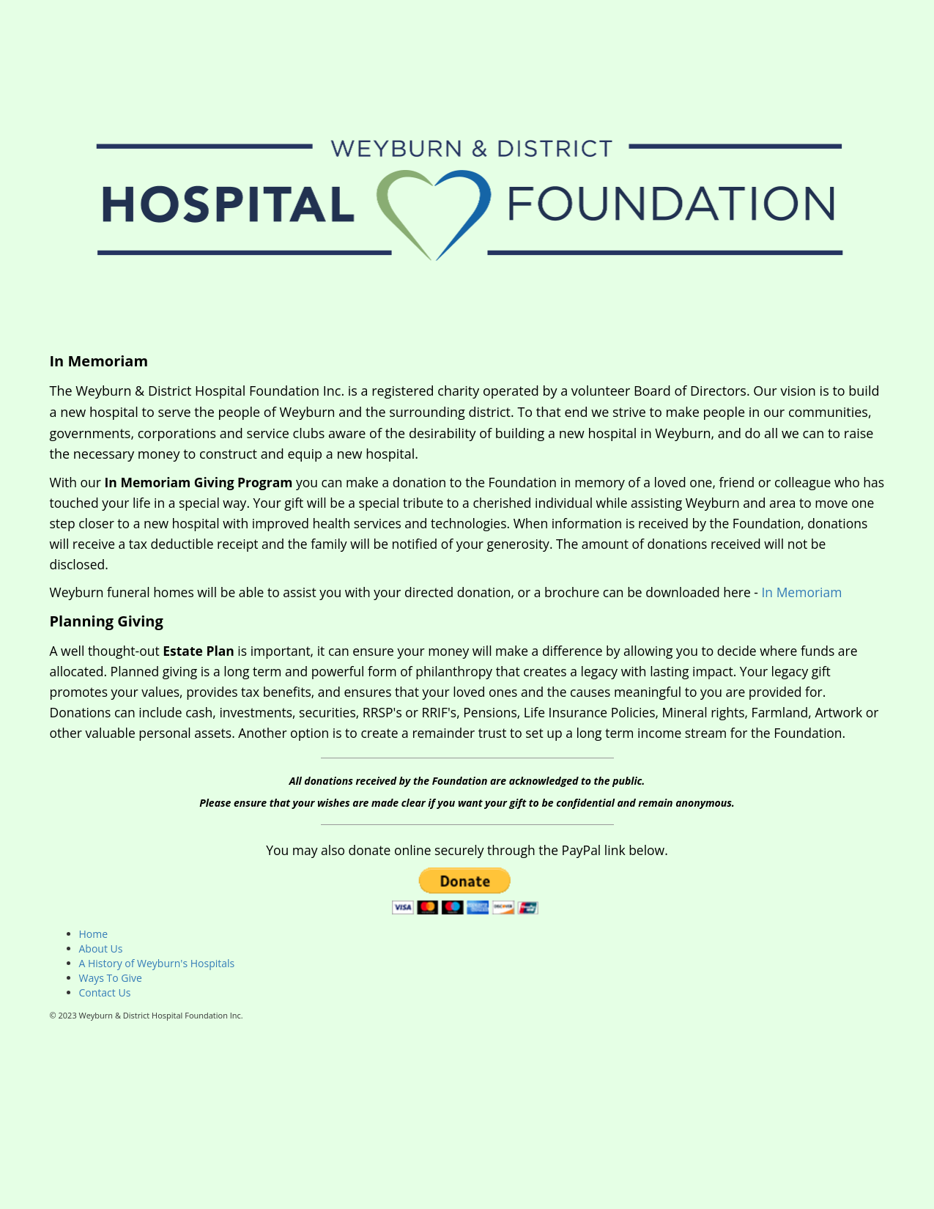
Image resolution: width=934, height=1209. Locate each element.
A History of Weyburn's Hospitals (157, 963)
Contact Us (105, 992)
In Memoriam (801, 592)
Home (93, 934)
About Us (101, 948)
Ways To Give (110, 978)
